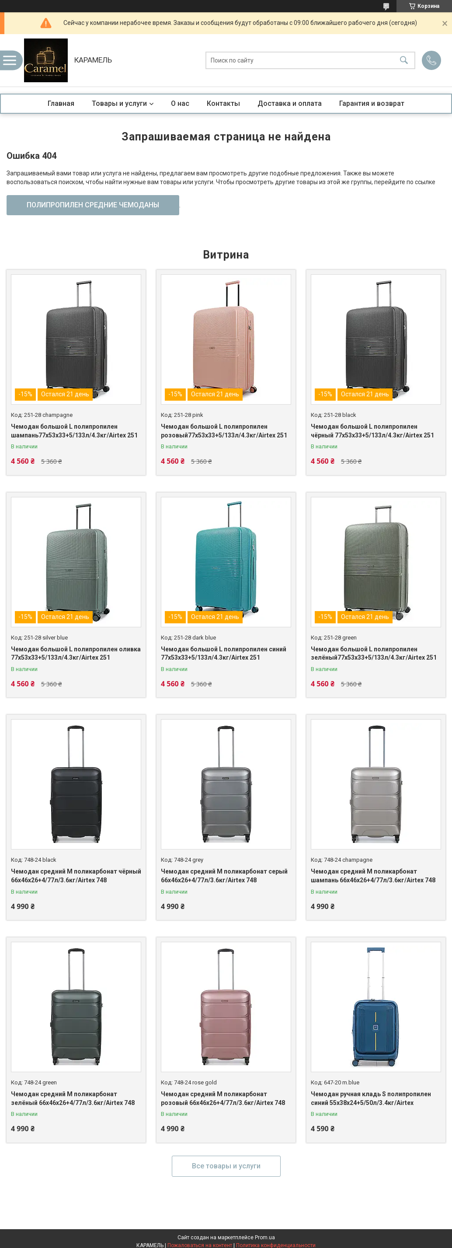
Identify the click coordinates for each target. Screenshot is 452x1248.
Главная (61, 103)
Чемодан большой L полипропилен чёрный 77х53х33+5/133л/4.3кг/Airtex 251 (372, 431)
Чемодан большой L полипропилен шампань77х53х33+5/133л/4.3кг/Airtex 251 (74, 431)
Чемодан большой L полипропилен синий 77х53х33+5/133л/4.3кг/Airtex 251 (223, 653)
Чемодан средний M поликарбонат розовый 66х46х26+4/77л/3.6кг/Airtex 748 (223, 1098)
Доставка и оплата (289, 103)
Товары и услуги (119, 103)
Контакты (223, 103)
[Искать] (403, 60)
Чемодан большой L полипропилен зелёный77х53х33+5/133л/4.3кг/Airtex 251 (374, 653)
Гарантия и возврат (371, 103)
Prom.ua (265, 1237)
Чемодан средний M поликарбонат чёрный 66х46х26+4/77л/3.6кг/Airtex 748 (76, 876)
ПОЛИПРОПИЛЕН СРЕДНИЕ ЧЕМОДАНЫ (93, 205)
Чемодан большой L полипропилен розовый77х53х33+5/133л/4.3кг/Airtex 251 (224, 431)
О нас (180, 103)
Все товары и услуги (226, 1166)
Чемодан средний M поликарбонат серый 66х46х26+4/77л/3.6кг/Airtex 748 (224, 876)
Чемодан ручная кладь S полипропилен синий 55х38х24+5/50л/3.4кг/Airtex (371, 1098)
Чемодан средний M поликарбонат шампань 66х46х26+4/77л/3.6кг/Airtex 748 (373, 876)
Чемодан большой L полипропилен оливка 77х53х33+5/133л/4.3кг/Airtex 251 (76, 653)
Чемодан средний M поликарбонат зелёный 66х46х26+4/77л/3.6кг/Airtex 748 (73, 1098)
